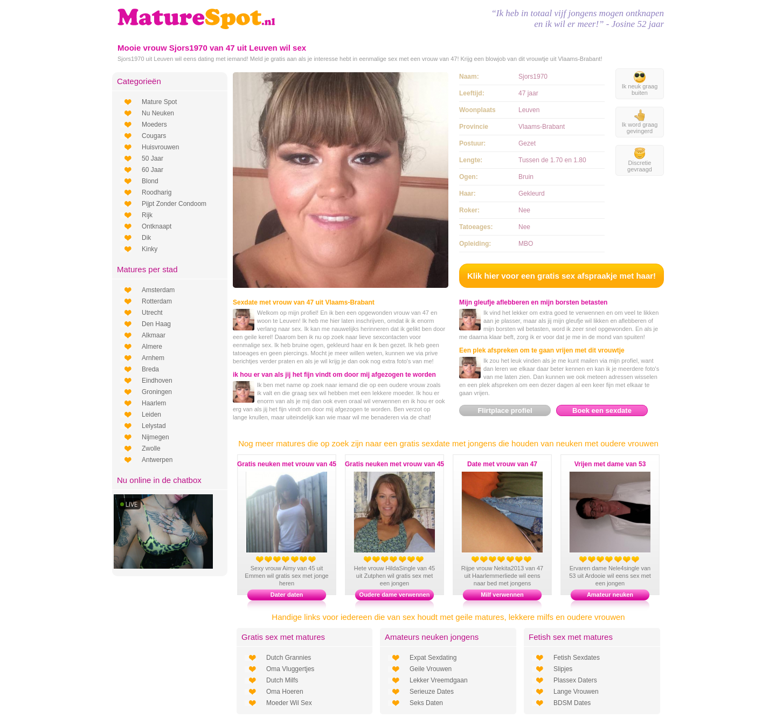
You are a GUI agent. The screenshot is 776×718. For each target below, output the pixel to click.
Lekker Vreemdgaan (439, 680)
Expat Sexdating (433, 657)
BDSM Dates (572, 703)
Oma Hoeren (284, 691)
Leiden (151, 414)
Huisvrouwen (160, 147)
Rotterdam (157, 301)
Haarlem (154, 403)
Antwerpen (157, 460)
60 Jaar (152, 170)
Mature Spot (159, 102)
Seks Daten (426, 703)
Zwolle (151, 448)
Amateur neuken (610, 594)
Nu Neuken (158, 113)
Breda (150, 369)
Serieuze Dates (432, 691)
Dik (146, 237)
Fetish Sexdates (576, 657)
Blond (150, 181)
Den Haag (156, 324)
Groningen (157, 392)
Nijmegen (155, 437)
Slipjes (562, 669)
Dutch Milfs (282, 680)
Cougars (154, 136)
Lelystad (154, 426)
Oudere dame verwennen (394, 594)
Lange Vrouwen (576, 691)
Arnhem (153, 358)
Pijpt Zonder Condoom (174, 204)
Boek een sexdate (602, 410)
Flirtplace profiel (504, 410)
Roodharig (156, 192)
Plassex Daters (575, 680)
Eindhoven (157, 380)
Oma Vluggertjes (290, 669)
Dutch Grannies (288, 657)
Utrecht (152, 312)
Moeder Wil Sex (289, 703)
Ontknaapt (156, 226)
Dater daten (287, 594)
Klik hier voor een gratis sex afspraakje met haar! (561, 275)
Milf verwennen (502, 594)
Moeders (154, 124)
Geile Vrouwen (431, 669)
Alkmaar (153, 335)
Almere (152, 346)
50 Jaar (152, 158)
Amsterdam (158, 290)
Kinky (149, 249)
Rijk (147, 215)
